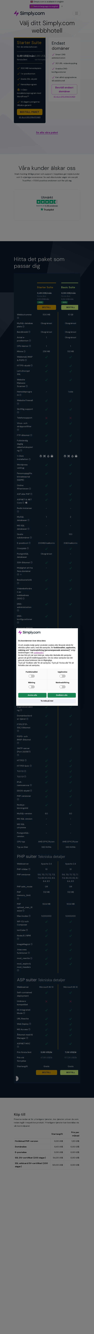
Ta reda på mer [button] (47, 701)
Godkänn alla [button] (61, 695)
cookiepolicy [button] (38, 653)
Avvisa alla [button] (32, 695)
